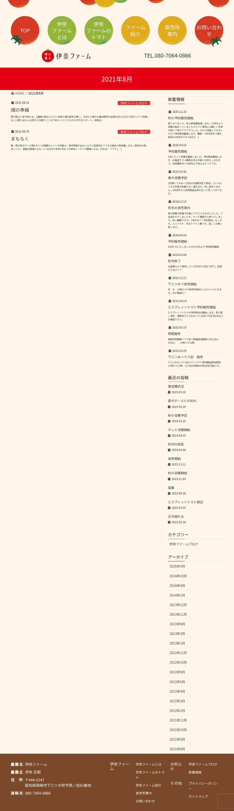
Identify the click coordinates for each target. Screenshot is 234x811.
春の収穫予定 (177, 177)
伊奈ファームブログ (134, 103)
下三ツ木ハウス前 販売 (185, 357)
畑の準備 (20, 109)
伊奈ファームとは (148, 764)
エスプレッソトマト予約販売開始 (192, 307)
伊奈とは (62, 30)
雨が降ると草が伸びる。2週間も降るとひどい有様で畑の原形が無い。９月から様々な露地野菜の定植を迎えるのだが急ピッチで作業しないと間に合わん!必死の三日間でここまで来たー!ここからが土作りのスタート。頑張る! (80, 118)
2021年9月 (177, 739)
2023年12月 (178, 604)
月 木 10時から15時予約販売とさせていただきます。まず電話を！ (194, 291)
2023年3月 (177, 633)
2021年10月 (178, 729)
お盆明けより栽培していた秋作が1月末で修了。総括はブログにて (195, 268)
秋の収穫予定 (177, 415)
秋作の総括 (176, 444)
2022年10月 (178, 662)
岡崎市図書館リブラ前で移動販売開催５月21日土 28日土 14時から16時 (194, 340)
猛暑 (171, 487)
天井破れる (176, 516)
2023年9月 (177, 624)
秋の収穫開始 (177, 473)
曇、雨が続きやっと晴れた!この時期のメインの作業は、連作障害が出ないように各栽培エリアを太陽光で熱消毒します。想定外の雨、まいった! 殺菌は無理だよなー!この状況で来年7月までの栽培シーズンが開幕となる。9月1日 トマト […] (79, 147)
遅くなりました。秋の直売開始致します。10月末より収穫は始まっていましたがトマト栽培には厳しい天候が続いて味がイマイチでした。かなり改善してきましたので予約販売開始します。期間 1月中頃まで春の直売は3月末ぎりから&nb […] (195, 130)
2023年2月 (177, 643)
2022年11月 (178, 652)
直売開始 (174, 458)
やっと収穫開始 (179, 429)
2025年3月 (177, 566)
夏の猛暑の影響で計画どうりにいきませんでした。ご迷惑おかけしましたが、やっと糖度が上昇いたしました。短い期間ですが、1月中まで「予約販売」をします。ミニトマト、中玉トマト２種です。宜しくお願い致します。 (195, 220)
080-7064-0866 (173, 55)
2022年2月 (177, 710)
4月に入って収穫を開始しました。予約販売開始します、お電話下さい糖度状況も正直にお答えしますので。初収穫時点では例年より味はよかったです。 (195, 160)
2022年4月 (177, 691)
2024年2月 (177, 595)
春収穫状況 (176, 386)
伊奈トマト (98, 30)
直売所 (172, 30)
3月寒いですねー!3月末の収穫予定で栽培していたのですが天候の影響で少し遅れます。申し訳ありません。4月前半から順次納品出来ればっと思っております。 (195, 188)
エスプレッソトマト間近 (185, 502)
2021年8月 (177, 749)
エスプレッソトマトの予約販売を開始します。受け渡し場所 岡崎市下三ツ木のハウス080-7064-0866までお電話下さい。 (195, 316)
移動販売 (174, 333)
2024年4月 (177, 585)
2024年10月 (178, 576)
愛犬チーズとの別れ (182, 400)
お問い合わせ (209, 30)
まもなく (20, 138)
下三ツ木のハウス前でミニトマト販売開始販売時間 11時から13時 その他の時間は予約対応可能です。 (195, 363)
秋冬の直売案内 (179, 207)
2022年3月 (177, 701)
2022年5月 (177, 681)
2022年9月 (177, 672)
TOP (25, 30)
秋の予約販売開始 (181, 118)
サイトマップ (198, 796)
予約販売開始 (177, 151)
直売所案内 (144, 793)
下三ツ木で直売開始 (182, 284)
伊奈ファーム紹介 (148, 785)
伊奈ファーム (119, 766)
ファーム (135, 30)
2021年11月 (178, 720)
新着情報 (195, 772)
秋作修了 (174, 261)
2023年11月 (178, 614)
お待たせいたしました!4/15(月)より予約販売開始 (193, 246)
